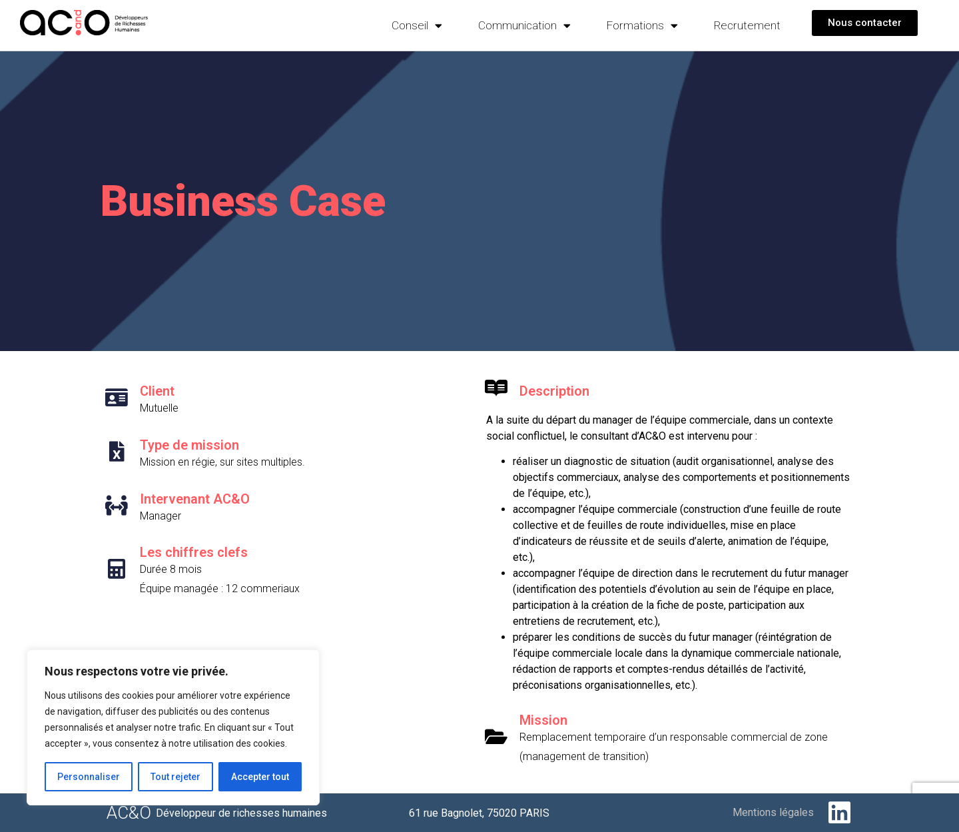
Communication (524, 25)
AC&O (129, 813)
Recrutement (747, 25)
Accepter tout (260, 776)
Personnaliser (88, 776)
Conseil (417, 25)
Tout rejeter (175, 776)
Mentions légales (773, 812)
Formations (642, 25)
